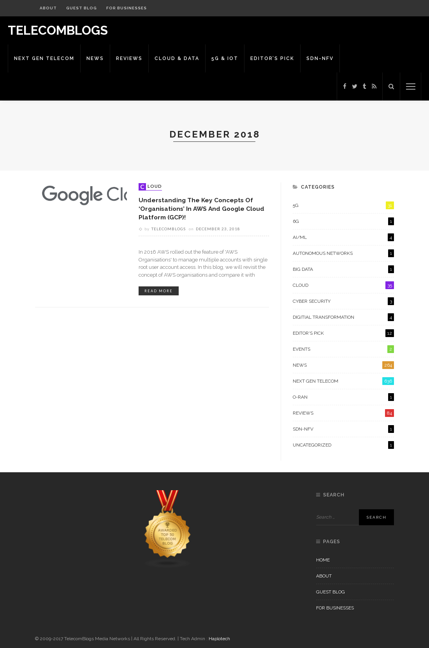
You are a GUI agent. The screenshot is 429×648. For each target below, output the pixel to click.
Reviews (129, 58)
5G (343, 205)
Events (343, 349)
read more (158, 291)
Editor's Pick (343, 333)
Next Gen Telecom (44, 58)
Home (323, 560)
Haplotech (219, 638)
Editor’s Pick (272, 58)
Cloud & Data (177, 58)
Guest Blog (81, 8)
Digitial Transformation (343, 317)
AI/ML (343, 237)
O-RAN (343, 397)
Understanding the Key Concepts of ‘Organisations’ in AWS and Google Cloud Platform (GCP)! (201, 208)
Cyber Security (343, 301)
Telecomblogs (168, 228)
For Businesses (126, 8)
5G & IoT (224, 58)
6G (343, 221)
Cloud (151, 186)
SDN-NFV (320, 58)
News (95, 58)
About (48, 8)
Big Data (343, 269)
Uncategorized (343, 445)
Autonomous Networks (343, 253)
